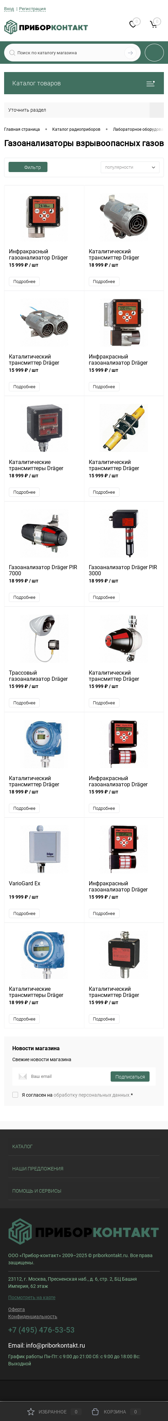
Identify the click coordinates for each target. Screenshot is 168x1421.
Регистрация (32, 8)
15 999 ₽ (44, 268)
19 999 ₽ (44, 901)
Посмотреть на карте (31, 1298)
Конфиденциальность (32, 1317)
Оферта (16, 1310)
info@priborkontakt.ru (55, 1346)
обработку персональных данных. (92, 1096)
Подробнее (24, 281)
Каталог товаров (84, 83)
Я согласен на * (77, 1096)
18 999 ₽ (124, 268)
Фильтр (28, 167)
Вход (9, 8)
